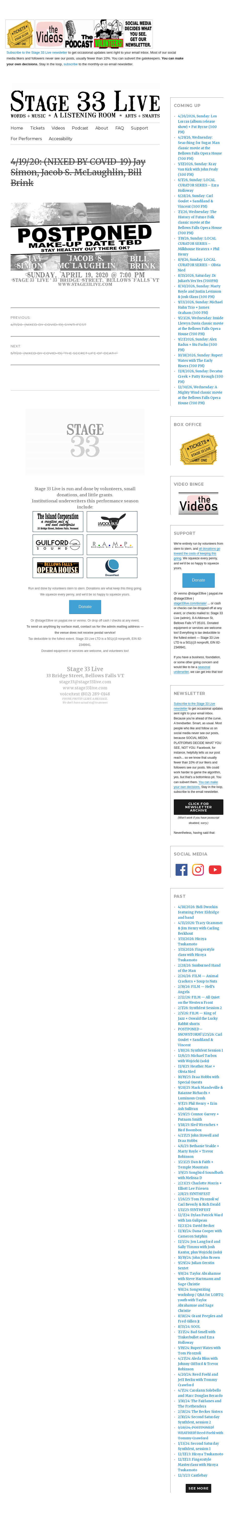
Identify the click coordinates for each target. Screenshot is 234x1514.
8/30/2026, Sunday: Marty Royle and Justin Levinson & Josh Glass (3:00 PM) (199, 291)
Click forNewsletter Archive (198, 807)
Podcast (80, 128)
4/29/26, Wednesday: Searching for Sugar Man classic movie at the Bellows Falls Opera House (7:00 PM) (200, 148)
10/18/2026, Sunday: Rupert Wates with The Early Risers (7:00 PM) (200, 360)
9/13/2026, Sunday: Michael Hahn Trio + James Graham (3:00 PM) (200, 307)
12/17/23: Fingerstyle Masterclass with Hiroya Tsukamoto (198, 1464)
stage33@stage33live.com (85, 681)
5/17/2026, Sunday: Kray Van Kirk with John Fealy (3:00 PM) (198, 169)
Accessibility (60, 138)
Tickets (37, 128)
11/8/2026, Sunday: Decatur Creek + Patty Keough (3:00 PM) (200, 376)
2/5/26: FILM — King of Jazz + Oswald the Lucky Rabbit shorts (198, 1018)
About (101, 128)
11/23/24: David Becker (196, 1226)
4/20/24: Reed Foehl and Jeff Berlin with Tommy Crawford (198, 1379)
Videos (58, 128)
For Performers (26, 138)
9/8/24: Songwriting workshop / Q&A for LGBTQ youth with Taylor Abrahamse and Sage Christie (200, 1300)
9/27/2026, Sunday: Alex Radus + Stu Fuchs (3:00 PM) (197, 344)
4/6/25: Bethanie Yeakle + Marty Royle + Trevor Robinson (198, 1151)
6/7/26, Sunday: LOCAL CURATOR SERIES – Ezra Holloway (198, 185)
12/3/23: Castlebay (192, 1475)
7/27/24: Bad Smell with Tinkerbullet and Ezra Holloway (196, 1337)
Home (17, 128)
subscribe (70, 64)
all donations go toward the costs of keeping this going (197, 553)
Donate (85, 607)
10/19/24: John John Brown (199, 1257)
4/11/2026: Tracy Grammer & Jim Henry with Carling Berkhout (200, 928)
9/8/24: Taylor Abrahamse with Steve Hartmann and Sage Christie (199, 1278)
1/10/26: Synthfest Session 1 (200, 1050)
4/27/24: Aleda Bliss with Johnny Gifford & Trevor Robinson (198, 1363)
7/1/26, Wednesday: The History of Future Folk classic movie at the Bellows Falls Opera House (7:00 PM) (200, 222)
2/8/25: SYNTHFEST (194, 1194)
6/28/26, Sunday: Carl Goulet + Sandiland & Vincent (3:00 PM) (195, 201)
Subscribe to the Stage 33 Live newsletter (37, 52)
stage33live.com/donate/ (190, 603)
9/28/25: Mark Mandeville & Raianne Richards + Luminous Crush (200, 1092)
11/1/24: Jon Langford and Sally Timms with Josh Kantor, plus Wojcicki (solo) (200, 1247)
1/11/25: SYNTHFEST (194, 1210)
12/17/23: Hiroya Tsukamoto (200, 1454)
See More (198, 1488)
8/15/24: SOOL (189, 1327)
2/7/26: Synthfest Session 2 (200, 1008)
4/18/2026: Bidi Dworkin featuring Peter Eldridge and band (198, 912)
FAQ (119, 128)
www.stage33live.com (85, 687)
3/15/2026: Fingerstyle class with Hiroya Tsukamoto (196, 954)
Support (139, 128)
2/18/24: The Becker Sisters (200, 1412)
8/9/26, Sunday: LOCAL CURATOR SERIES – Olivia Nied (199, 265)
